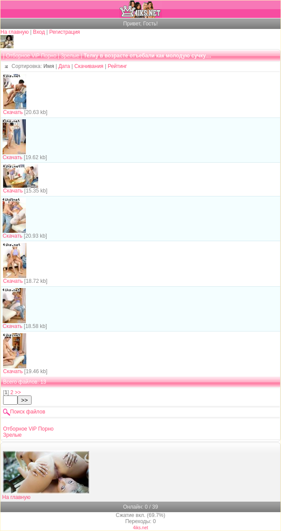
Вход (39, 32)
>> (18, 392)
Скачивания (89, 66)
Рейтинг (117, 66)
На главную (14, 32)
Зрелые (69, 56)
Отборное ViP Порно (31, 56)
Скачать (13, 112)
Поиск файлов (27, 412)
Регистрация (64, 32)
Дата (64, 66)
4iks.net (140, 527)
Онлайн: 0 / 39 (140, 507)
